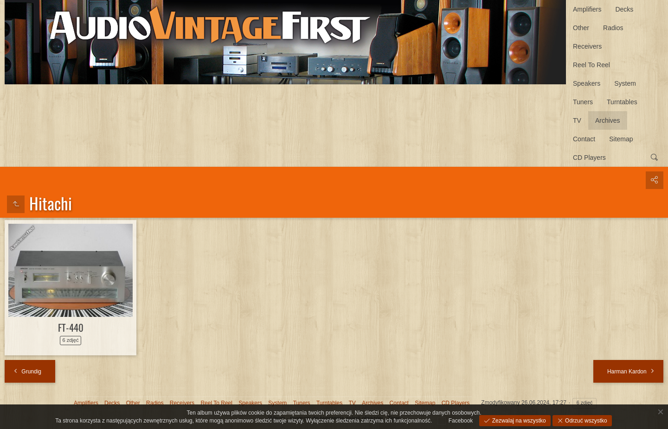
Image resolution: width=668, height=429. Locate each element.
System (625, 83)
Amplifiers (587, 9)
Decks (624, 9)
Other (581, 28)
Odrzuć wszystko (585, 420)
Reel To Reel (591, 65)
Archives (607, 120)
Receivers (587, 46)
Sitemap (621, 139)
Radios (613, 28)
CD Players (589, 157)
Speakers (586, 83)
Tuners (583, 102)
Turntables (622, 102)
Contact (584, 139)
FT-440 (71, 327)
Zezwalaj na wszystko (518, 420)
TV (577, 120)
